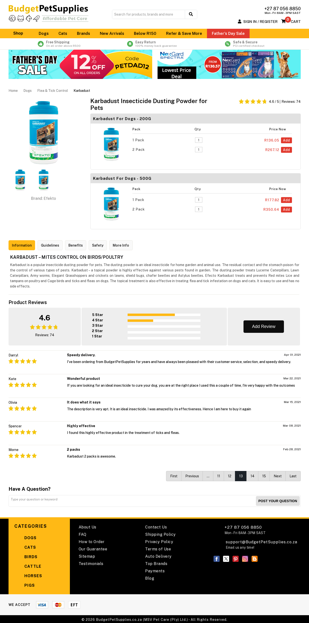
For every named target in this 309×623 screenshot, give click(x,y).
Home (13, 91)
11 (218, 475)
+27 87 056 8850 (245, 529)
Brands (83, 33)
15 (264, 475)
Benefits (81, 245)
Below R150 (145, 33)
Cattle (27, 565)
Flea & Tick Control (52, 91)
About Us (87, 526)
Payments (155, 570)
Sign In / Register (260, 21)
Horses (28, 575)
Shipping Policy (160, 533)
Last (293, 475)
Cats (62, 33)
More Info (131, 245)
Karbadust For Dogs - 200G (122, 118)
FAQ (82, 533)
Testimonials (91, 562)
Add (286, 140)
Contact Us (156, 526)
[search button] (191, 14)
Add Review (263, 325)
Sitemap (87, 555)
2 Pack (138, 150)
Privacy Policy (159, 540)
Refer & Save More (184, 33)
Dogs (44, 33)
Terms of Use (158, 548)
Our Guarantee (93, 548)
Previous (192, 475)
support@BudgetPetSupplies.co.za (261, 541)
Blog (149, 577)
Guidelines (54, 245)
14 (252, 475)
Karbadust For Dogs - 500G (122, 178)
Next (278, 475)
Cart (296, 21)
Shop (21, 33)
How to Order (92, 540)
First (174, 475)
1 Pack (138, 140)
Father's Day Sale (228, 33)
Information (23, 245)
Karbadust (82, 91)
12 (229, 475)
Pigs (24, 584)
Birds (25, 556)
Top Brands (156, 562)
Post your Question (277, 500)
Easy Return (154, 44)
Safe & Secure (248, 44)
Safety (106, 245)
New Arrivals (112, 33)
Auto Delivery (158, 555)
